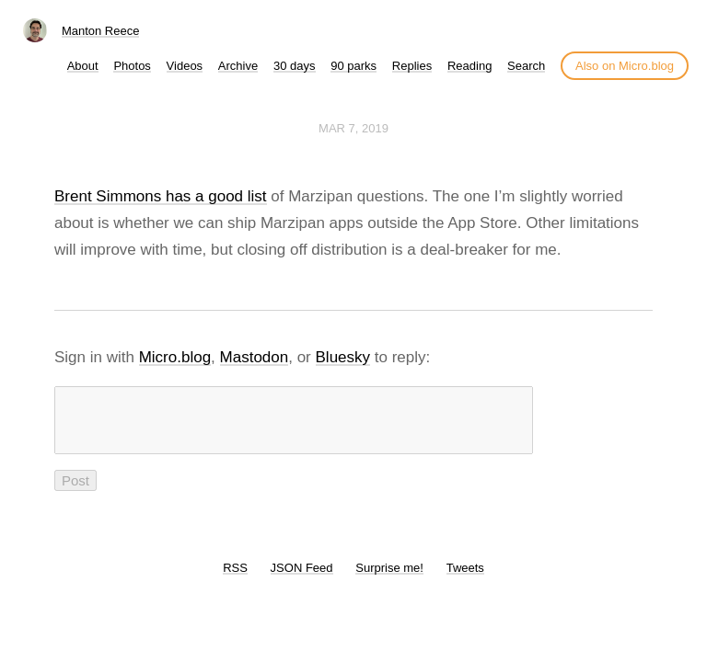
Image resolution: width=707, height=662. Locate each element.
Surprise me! (389, 579)
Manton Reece (101, 31)
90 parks (353, 66)
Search (526, 66)
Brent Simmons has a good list (160, 196)
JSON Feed (302, 579)
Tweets (465, 579)
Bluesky (343, 357)
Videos (185, 66)
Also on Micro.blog (624, 66)
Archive (238, 66)
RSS (235, 579)
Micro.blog (175, 357)
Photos (131, 66)
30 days (294, 66)
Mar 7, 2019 (353, 128)
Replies (412, 66)
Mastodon (254, 357)
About (83, 66)
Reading (469, 66)
